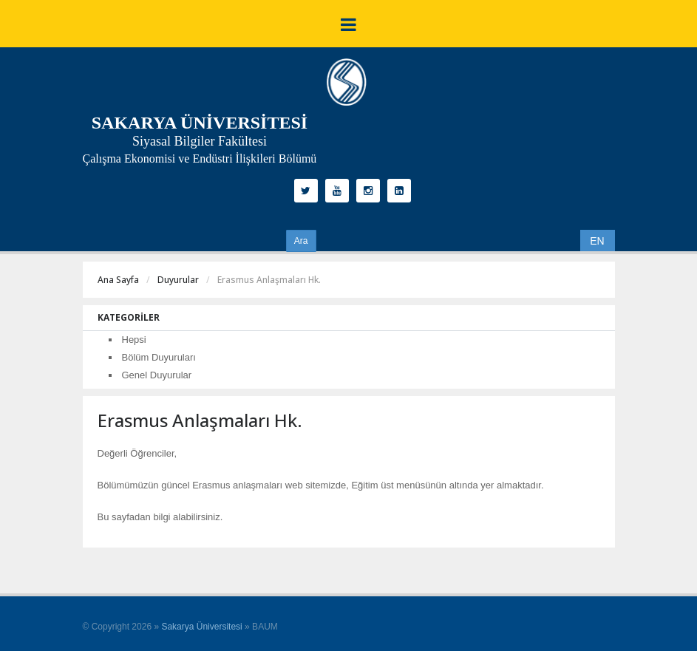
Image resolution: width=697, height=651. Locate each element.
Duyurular (178, 279)
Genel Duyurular (157, 375)
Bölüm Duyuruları (159, 357)
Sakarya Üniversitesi (201, 626)
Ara (301, 241)
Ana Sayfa (118, 279)
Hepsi (134, 339)
